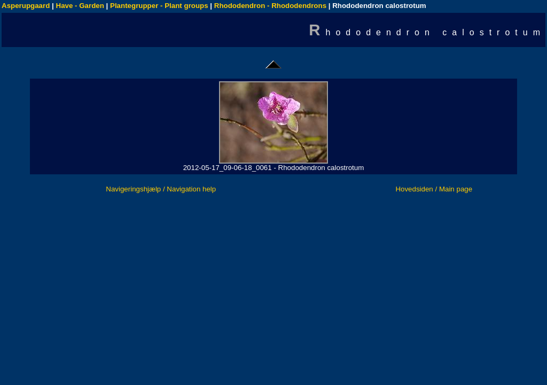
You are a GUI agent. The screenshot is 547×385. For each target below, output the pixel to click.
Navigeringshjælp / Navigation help (161, 189)
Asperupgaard (26, 6)
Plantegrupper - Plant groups (159, 6)
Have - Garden (80, 6)
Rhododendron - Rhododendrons (270, 6)
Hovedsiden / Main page (433, 189)
